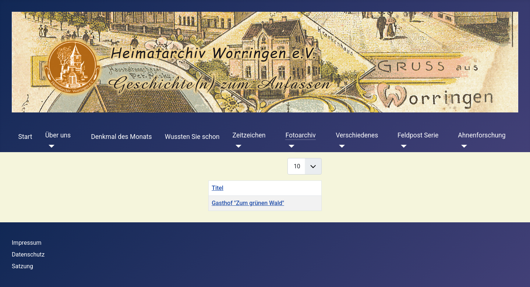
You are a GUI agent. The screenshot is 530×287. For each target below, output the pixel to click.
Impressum (27, 242)
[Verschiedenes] (340, 146)
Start (25, 136)
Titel (217, 187)
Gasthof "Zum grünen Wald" (248, 203)
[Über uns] (49, 146)
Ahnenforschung (481, 135)
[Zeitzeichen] (237, 146)
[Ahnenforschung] (462, 146)
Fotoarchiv (300, 135)
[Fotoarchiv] (289, 146)
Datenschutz (28, 254)
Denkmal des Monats (121, 136)
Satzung (22, 266)
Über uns (58, 135)
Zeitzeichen (249, 135)
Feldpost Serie (418, 135)
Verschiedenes (357, 135)
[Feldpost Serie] (402, 146)
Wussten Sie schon (192, 136)
